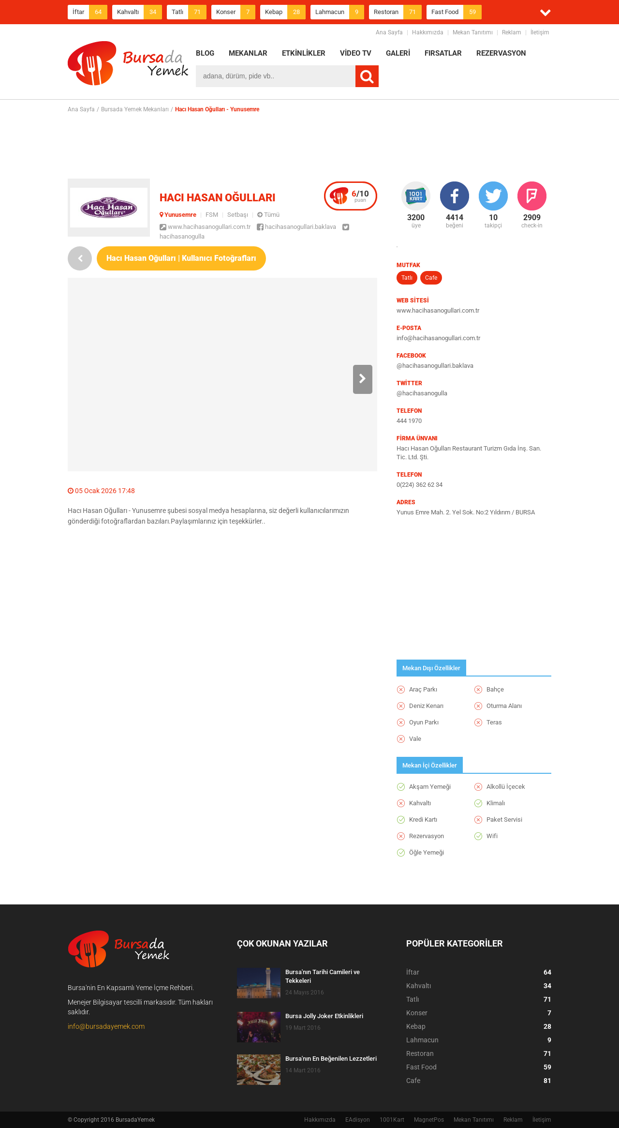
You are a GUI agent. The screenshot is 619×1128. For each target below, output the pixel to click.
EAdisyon (357, 1119)
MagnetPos (429, 1119)
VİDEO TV (355, 53)
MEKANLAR (248, 53)
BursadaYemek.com (128, 65)
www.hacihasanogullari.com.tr (205, 226)
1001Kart (392, 1119)
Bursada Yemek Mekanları (135, 109)
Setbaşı (237, 214)
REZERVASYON (501, 53)
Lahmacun (339, 12)
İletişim (540, 32)
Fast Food (456, 12)
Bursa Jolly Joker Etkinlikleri (324, 1016)
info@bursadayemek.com (106, 1026)
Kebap (285, 12)
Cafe (431, 277)
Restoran (398, 12)
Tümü (268, 214)
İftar (90, 12)
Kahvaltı (139, 12)
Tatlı (189, 12)
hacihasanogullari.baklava (296, 226)
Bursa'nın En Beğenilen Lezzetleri (331, 1058)
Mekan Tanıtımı (473, 32)
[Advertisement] (309, 145)
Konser (235, 12)
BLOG (205, 53)
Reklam (511, 32)
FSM (212, 214)
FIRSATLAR (443, 53)
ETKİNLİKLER (303, 53)
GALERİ (398, 53)
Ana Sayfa (389, 32)
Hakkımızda (427, 32)
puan (360, 196)
